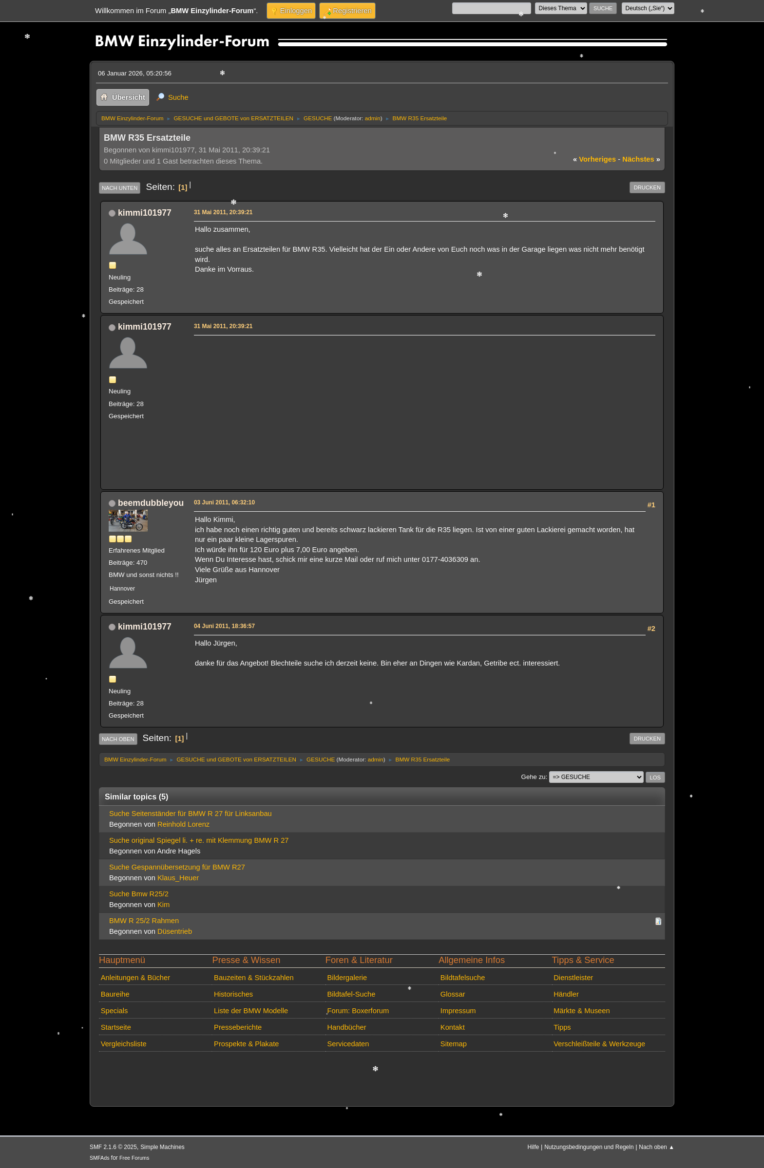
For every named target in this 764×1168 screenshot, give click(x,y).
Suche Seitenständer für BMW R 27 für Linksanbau (190, 813)
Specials (114, 1011)
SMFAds (100, 1158)
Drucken (647, 187)
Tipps (562, 1027)
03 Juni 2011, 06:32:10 (224, 502)
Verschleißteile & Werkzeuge (599, 1044)
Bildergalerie (347, 978)
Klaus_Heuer (178, 878)
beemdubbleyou (151, 503)
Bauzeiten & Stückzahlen (254, 978)
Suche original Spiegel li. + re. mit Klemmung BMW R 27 (199, 840)
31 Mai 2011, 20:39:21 (223, 212)
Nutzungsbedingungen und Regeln (588, 1147)
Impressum (458, 1011)
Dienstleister (573, 978)
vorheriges (594, 159)
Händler (566, 994)
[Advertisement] (423, 406)
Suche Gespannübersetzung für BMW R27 (177, 867)
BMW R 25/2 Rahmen (144, 921)
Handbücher (346, 1027)
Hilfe (533, 1147)
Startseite (116, 1027)
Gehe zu (533, 776)
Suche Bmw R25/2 (139, 894)
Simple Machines (162, 1147)
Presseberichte (238, 1027)
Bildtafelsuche (462, 978)
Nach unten (119, 188)
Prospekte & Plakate (246, 1044)
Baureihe (115, 994)
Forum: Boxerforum (358, 1011)
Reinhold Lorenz (183, 824)
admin (373, 118)
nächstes (641, 159)
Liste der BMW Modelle (251, 1011)
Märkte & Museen (582, 1011)
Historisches (233, 994)
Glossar (452, 994)
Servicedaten (348, 1044)
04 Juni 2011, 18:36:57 (224, 626)
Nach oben (118, 739)
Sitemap (453, 1044)
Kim (163, 904)
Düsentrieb (174, 931)
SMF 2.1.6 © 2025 (113, 1147)
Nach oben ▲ (656, 1147)
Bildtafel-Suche (351, 994)
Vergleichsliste (124, 1044)
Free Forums (134, 1158)
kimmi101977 (145, 213)
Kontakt (452, 1027)
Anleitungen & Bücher (135, 978)
